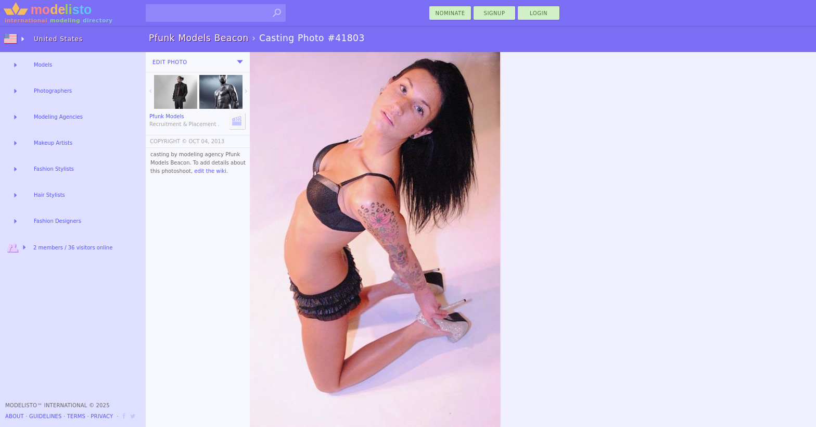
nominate (450, 13)
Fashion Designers (57, 221)
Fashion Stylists (54, 169)
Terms (76, 416)
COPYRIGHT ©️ (168, 141)
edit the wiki (210, 171)
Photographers (53, 91)
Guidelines (45, 416)
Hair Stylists (49, 195)
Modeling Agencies (58, 117)
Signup (494, 13)
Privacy (102, 416)
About (14, 416)
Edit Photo (169, 62)
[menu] (240, 62)
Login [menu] (538, 13)
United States (58, 39)
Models (43, 65)
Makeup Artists (53, 143)
